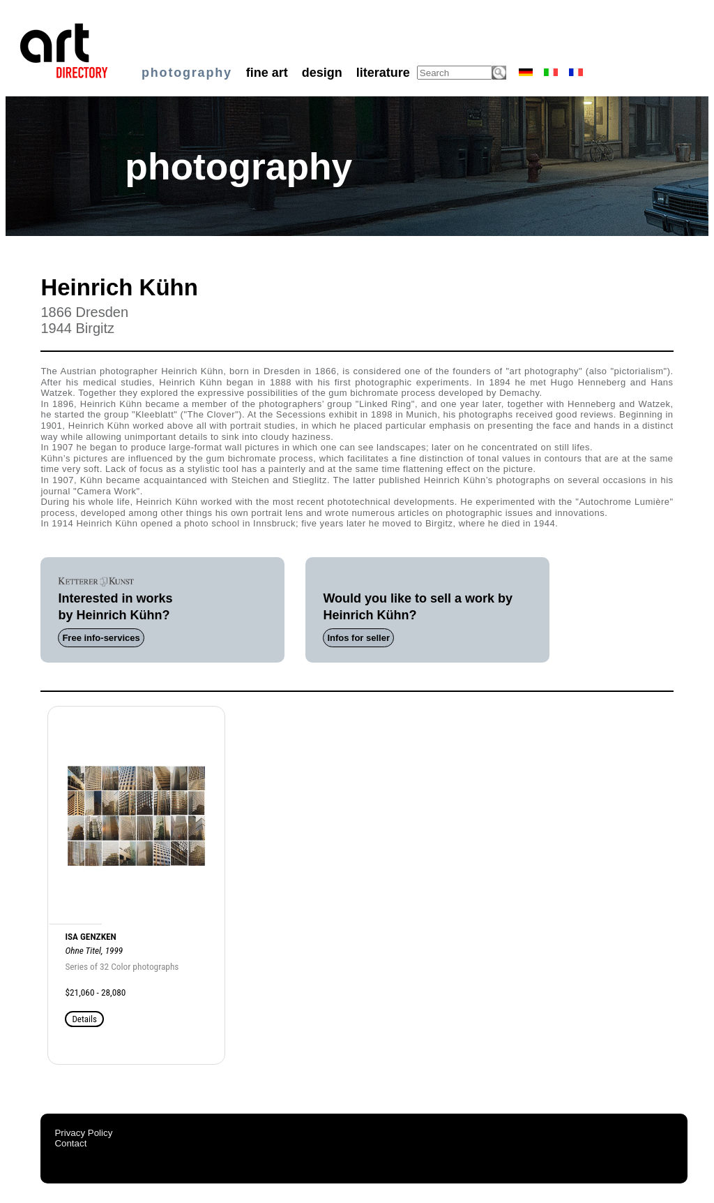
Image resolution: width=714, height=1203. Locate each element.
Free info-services (100, 638)
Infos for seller (358, 638)
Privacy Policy (83, 1133)
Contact (70, 1143)
